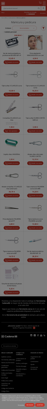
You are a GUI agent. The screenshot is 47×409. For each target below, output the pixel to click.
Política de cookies (35, 400)
